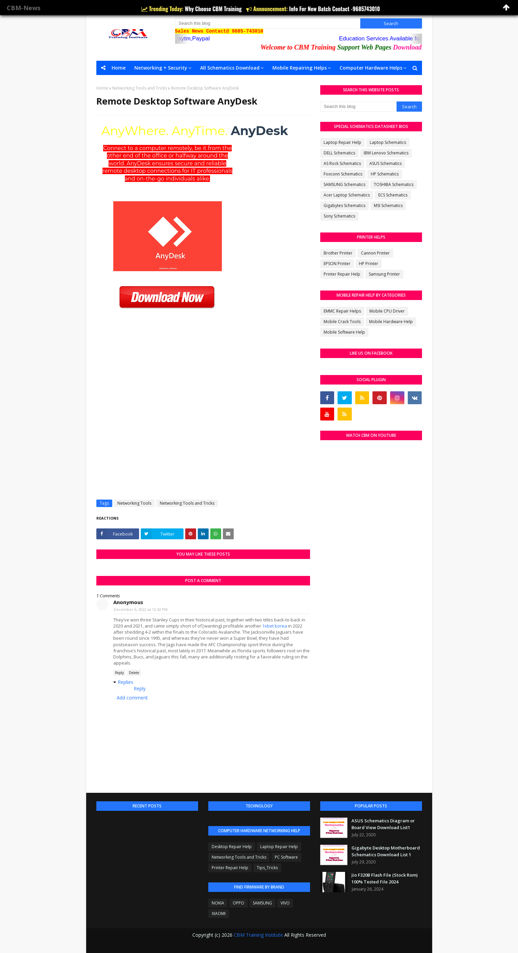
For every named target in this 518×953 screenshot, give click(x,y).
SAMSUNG (262, 903)
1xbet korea (274, 626)
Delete (134, 672)
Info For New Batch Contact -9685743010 (334, 9)
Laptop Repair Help (342, 142)
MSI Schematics (388, 205)
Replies (125, 682)
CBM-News (23, 8)
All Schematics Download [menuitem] (230, 67)
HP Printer (368, 263)
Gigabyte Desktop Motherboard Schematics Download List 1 (385, 851)
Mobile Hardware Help (391, 321)
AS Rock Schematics (342, 163)
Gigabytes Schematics (344, 205)
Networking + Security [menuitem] (160, 67)
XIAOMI (219, 913)
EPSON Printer (337, 263)
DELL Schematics (339, 153)
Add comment (132, 697)
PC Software (286, 857)
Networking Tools (134, 503)
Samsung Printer (384, 274)
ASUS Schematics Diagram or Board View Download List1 (383, 824)
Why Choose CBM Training (214, 9)
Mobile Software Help (344, 332)
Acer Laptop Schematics (347, 195)
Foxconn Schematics (343, 174)
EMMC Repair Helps (342, 311)
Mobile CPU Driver (387, 311)
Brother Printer (338, 253)
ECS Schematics (392, 195)
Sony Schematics (339, 216)
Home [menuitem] (119, 67)
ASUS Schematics (385, 163)
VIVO (285, 903)
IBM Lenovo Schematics (386, 153)
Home (102, 88)
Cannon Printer (375, 253)
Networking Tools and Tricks (139, 88)
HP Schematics (385, 174)
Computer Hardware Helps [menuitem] (371, 67)
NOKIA (218, 903)
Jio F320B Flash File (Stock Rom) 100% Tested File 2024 (384, 878)
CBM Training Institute (258, 935)
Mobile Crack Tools (342, 321)
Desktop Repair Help (232, 846)
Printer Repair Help (342, 274)
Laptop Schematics (388, 142)
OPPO (238, 903)
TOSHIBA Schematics (394, 184)
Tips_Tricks (267, 868)
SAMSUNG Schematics (344, 184)
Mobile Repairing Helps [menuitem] (299, 67)
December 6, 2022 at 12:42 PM (141, 609)
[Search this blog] (267, 23)
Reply (119, 672)
